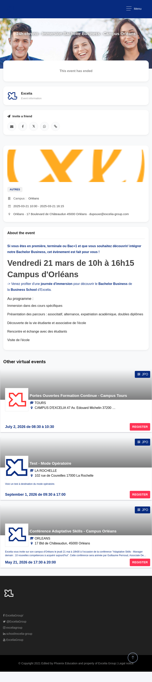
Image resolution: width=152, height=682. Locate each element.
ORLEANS (42, 538)
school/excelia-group (17, 633)
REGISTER (140, 426)
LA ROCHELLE (46, 470)
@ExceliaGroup (14, 621)
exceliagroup (12, 627)
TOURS (40, 403)
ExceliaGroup (13, 639)
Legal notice (126, 663)
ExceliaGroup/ (13, 615)
